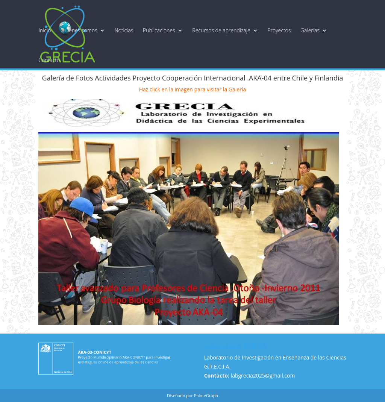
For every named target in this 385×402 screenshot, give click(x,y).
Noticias (123, 30)
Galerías (310, 30)
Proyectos (279, 30)
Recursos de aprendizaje (221, 30)
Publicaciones (159, 30)
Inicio (44, 30)
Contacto (49, 60)
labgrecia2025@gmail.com (263, 375)
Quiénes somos (79, 30)
